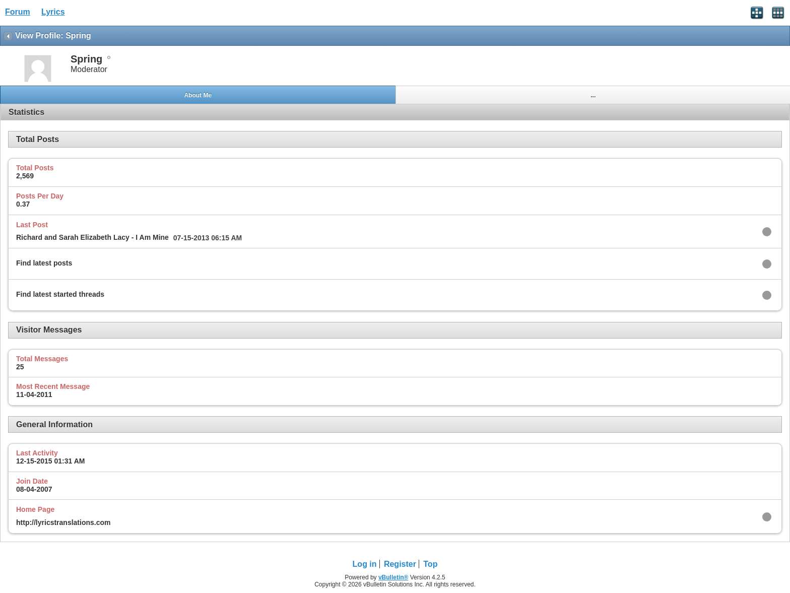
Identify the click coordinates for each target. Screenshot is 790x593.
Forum (17, 12)
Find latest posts (44, 263)
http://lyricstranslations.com (63, 522)
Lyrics (53, 12)
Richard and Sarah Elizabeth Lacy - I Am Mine (92, 237)
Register (400, 564)
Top (430, 564)
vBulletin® (393, 577)
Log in (365, 564)
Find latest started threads (60, 294)
